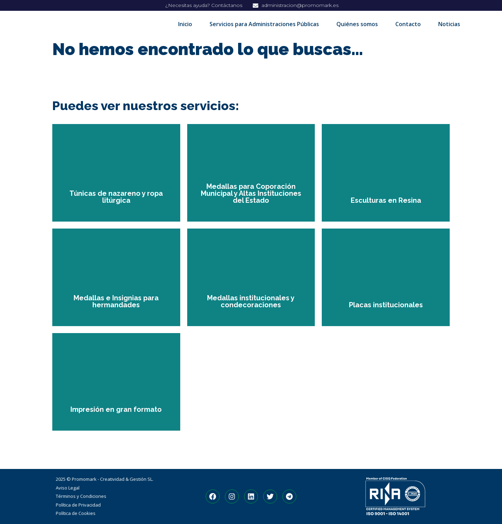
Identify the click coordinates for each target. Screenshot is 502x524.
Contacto (408, 24)
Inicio (185, 24)
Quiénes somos (357, 24)
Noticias (449, 24)
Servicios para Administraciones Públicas (264, 24)
